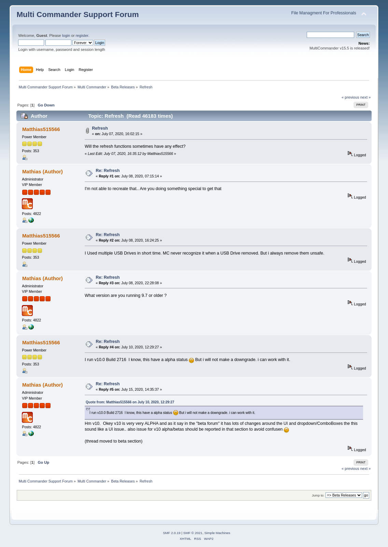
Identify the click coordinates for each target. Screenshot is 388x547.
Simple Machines (217, 533)
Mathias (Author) (42, 171)
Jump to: (318, 495)
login (66, 35)
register (82, 35)
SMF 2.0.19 (172, 533)
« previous (350, 97)
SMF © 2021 (193, 533)
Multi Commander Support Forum (77, 14)
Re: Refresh (108, 170)
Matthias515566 (41, 129)
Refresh (100, 128)
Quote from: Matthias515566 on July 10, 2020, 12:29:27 (130, 402)
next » (365, 97)
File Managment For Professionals (323, 13)
